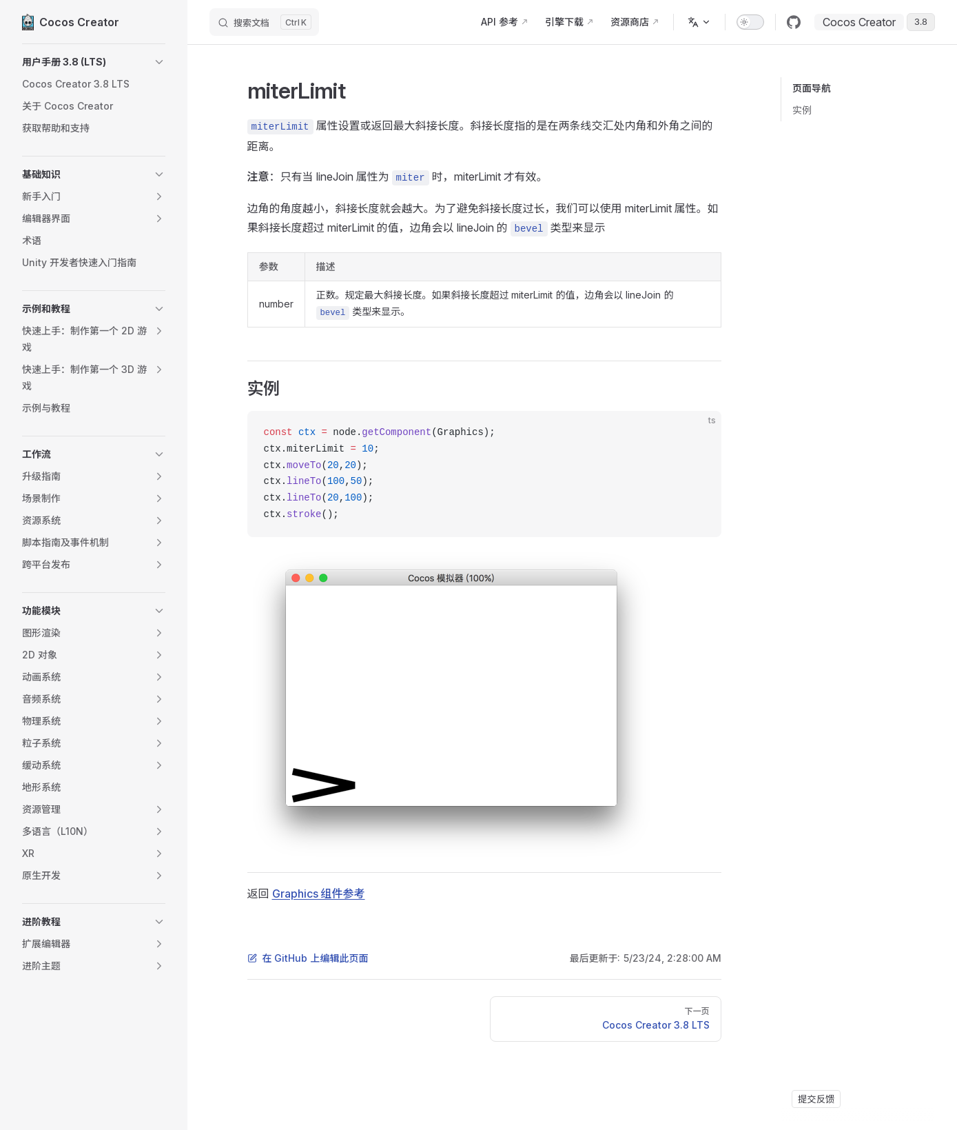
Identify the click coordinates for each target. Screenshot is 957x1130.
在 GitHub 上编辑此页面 (308, 958)
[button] (93, 62)
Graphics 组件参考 (318, 893)
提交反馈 (816, 1098)
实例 (802, 110)
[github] (793, 22)
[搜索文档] (264, 22)
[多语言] (699, 22)
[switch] (750, 22)
